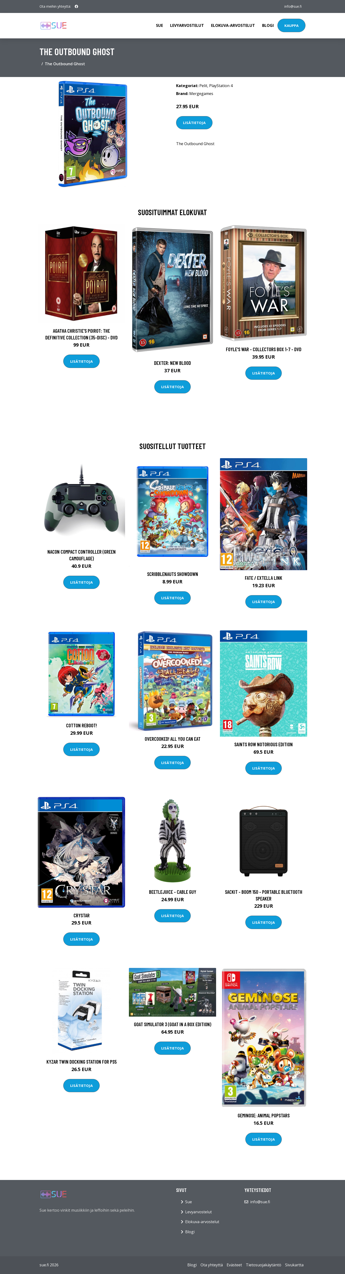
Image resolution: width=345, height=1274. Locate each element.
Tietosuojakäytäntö (263, 1265)
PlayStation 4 (221, 85)
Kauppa (291, 25)
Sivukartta (294, 1265)
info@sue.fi (293, 6)
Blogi (268, 25)
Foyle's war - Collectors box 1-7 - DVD (263, 349)
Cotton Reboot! (81, 725)
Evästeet (234, 1265)
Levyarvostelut (187, 25)
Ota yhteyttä (212, 1265)
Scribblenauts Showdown (172, 574)
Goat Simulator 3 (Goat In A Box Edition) (172, 1024)
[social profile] (76, 6)
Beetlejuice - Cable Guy (172, 892)
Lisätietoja (194, 122)
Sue (159, 25)
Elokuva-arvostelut (233, 25)
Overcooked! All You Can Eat (173, 739)
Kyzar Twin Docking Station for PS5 (81, 1062)
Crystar (82, 915)
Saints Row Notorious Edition (263, 744)
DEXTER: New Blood (172, 363)
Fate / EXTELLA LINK (263, 578)
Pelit (203, 85)
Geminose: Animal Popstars (264, 1115)
